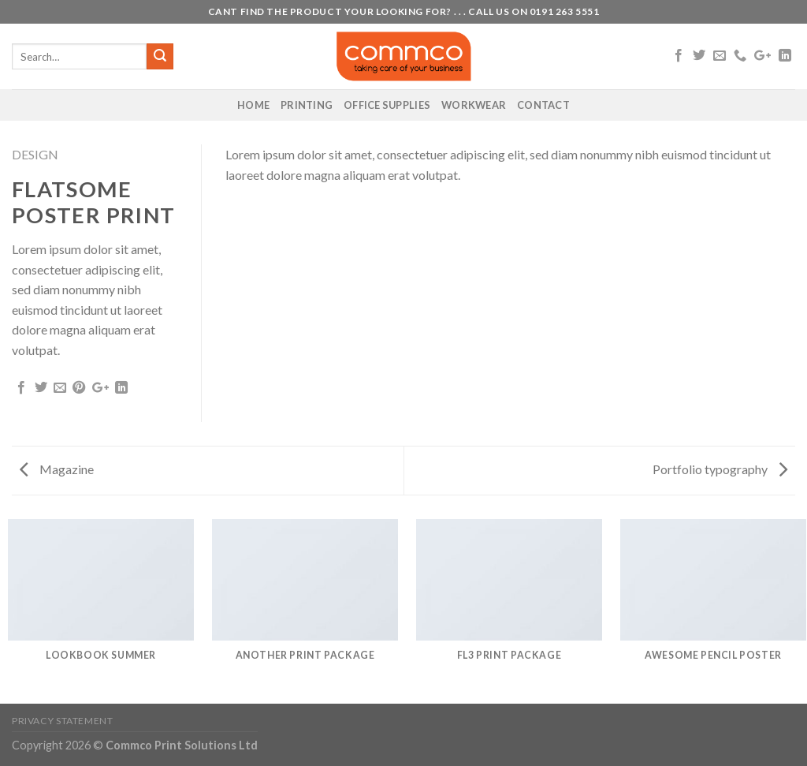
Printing (307, 105)
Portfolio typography (720, 468)
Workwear (473, 105)
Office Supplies (387, 105)
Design (35, 154)
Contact (543, 105)
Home (253, 105)
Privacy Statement (62, 721)
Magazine (57, 468)
